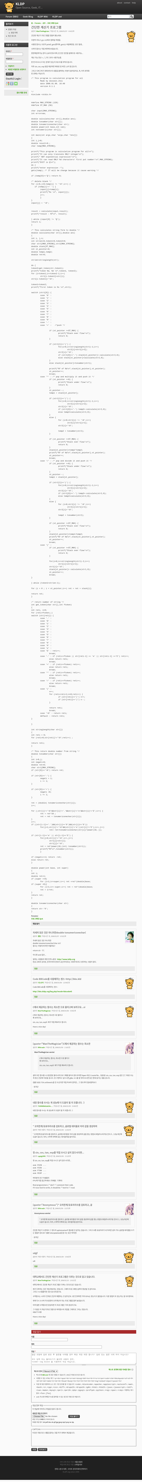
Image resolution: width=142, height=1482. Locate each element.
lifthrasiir (41, 1047)
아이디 (9, 51)
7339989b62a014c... (45, 1106)
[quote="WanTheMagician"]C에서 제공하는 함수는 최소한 (61, 1043)
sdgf (35, 1253)
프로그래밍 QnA (52, 23)
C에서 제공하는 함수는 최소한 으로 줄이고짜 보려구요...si (59, 1007)
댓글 (33, 1351)
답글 (35, 968)
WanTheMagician (42, 31)
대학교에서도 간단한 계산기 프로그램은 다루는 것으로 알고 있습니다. (64, 1276)
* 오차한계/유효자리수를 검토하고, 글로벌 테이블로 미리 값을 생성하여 (65, 1126)
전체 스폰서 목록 (60, 1471)
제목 (32, 1344)
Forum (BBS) (12, 16)
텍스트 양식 (38, 1373)
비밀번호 (9, 58)
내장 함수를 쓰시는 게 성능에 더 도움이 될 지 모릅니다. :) (58, 1102)
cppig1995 (41, 1156)
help (134, 2)
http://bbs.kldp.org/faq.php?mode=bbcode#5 (52, 991)
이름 (32, 1336)
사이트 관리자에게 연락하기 (77, 1471)
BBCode (45, 1377)
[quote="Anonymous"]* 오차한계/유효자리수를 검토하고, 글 (62, 1204)
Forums (38, 23)
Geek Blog (28, 16)
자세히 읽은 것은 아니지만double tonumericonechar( (59, 932)
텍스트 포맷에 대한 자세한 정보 (120, 1371)
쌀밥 (39, 936)
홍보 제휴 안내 (22, 92)
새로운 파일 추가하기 (39, 1415)
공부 (44, 23)
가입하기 (11, 66)
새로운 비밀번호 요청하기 (17, 69)
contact (127, 2)
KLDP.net (57, 16)
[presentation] (54, 1441)
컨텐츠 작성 (12, 29)
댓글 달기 (36, 923)
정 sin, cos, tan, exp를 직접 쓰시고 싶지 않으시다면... (58, 1152)
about (119, 2)
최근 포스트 (12, 36)
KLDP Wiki (43, 16)
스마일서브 (78, 1466)
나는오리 (41, 982)
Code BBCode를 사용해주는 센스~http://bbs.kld (57, 979)
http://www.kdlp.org (66, 959)
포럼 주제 (14, 32)
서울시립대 (78, 1464)
